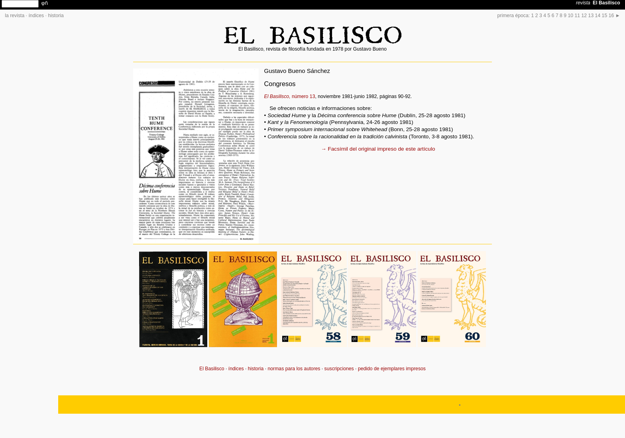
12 (584, 15)
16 (611, 15)
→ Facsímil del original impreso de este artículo (378, 149)
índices (36, 15)
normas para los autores (293, 368)
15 (604, 15)
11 (577, 15)
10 (571, 15)
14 (598, 15)
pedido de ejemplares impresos (392, 368)
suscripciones (339, 368)
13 (591, 15)
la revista (14, 15)
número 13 (289, 96)
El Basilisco (211, 368)
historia (55, 15)
